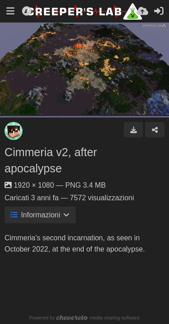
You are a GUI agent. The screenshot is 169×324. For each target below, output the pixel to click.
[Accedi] (158, 11)
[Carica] (142, 11)
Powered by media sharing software (84, 317)
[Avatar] (14, 131)
